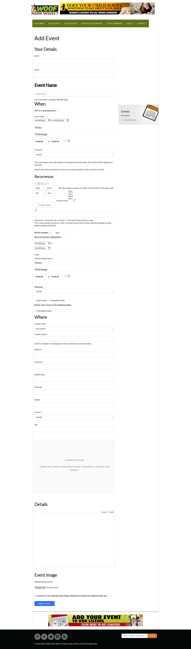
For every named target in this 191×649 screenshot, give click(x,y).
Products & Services (91, 23)
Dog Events (54, 23)
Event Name (45, 85)
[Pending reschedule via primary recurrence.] (45, 183)
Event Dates (39, 116)
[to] (61, 120)
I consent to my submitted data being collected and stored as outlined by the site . (71, 596)
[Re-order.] (35, 183)
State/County (39, 375)
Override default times (44, 258)
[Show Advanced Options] (42, 183)
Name (36, 56)
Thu (70, 198)
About (130, 23)
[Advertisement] (138, 46)
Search (152, 636)
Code (111, 512)
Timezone (38, 150)
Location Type (40, 324)
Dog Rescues (71, 23)
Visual (104, 512)
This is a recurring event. (46, 111)
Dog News (39, 23)
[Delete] (69, 141)
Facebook (44, 637)
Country (38, 412)
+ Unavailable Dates (57, 300)
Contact (142, 23)
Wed (70, 196)
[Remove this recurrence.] (38, 183)
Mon (70, 192)
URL (36, 425)
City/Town (39, 362)
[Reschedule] (74, 200)
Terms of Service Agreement (85, 644)
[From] (42, 120)
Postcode (38, 387)
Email (36, 70)
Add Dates (44, 205)
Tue (70, 194)
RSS (64, 637)
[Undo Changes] (48, 183)
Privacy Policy (67, 644)
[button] (65, 141)
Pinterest (37, 637)
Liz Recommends (114, 23)
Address (38, 350)
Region (37, 400)
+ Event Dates (41, 300)
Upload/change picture (43, 582)
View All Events (130, 120)
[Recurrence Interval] (55, 188)
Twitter (51, 637)
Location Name (41, 334)
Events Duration (41, 233)
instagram (58, 637)
